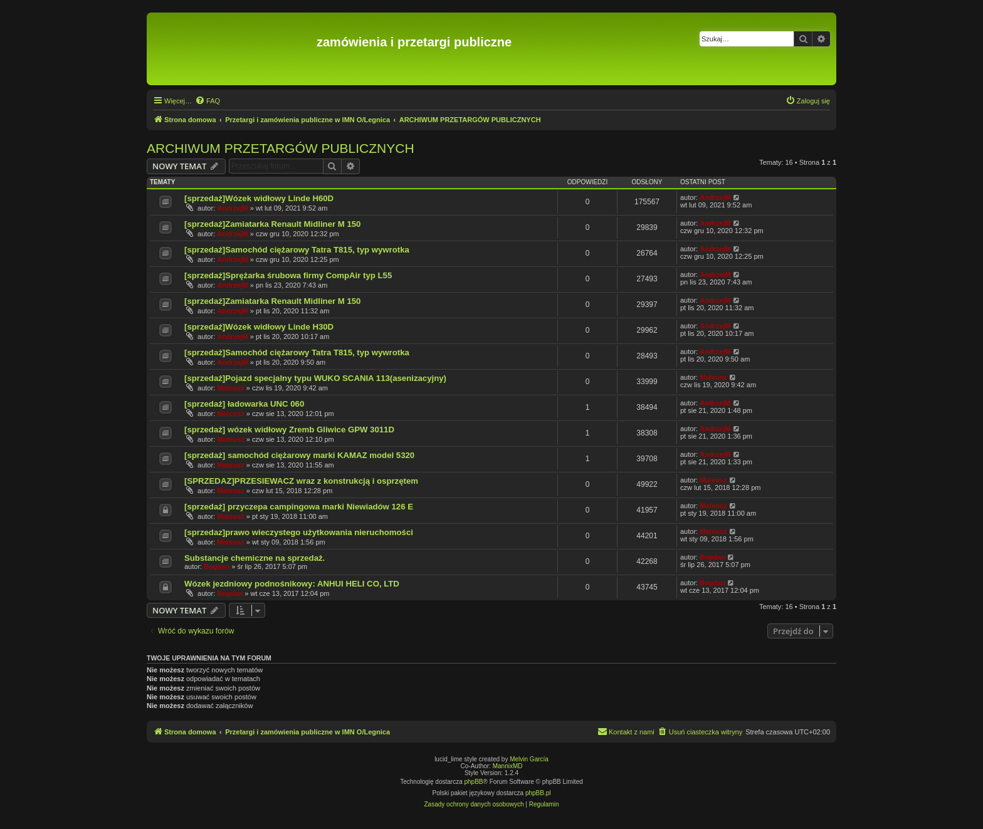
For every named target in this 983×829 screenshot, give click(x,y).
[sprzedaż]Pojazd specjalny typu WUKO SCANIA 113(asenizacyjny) (315, 378)
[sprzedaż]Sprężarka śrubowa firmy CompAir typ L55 (288, 275)
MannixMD (508, 766)
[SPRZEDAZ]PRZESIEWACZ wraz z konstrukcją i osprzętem (301, 481)
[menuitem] (207, 100)
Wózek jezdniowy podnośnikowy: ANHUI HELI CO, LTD (291, 583)
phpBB (474, 781)
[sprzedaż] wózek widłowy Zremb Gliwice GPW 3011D (289, 429)
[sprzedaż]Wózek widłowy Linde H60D (259, 198)
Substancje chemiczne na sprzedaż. (254, 558)
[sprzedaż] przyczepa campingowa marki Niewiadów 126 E (298, 506)
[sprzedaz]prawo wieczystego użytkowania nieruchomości (298, 532)
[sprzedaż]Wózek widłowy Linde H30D (259, 326)
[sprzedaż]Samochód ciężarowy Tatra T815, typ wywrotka (296, 249)
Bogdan (216, 566)
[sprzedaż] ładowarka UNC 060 (244, 404)
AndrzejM (232, 208)
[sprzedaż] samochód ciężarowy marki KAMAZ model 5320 (299, 455)
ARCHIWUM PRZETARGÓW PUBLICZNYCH (280, 148)
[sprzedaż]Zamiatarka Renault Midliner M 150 (272, 224)
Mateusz (230, 388)
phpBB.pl (538, 793)
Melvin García (529, 759)
